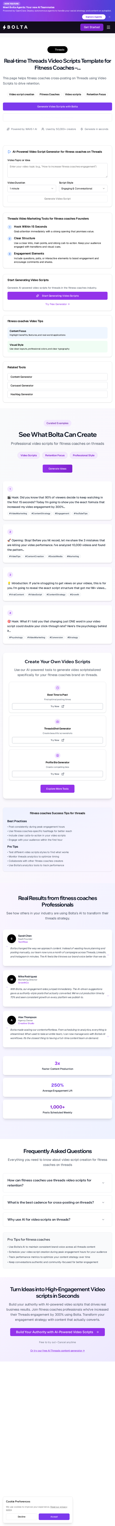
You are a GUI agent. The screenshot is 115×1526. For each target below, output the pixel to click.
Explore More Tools (57, 788)
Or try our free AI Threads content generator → (57, 1350)
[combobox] (31, 188)
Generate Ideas (57, 468)
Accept (54, 1516)
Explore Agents (94, 16)
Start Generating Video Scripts (57, 295)
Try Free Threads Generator (57, 117)
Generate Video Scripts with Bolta (57, 106)
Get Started (92, 27)
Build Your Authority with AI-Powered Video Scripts (57, 1332)
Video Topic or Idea (18, 160)
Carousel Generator (22, 385)
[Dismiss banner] (109, 16)
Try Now (57, 706)
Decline (21, 1516)
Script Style (66, 182)
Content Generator (21, 376)
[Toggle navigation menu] (108, 27)
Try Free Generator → (57, 304)
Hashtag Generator (22, 394)
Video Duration (16, 182)
